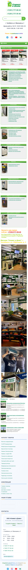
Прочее (10, 81)
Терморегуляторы (5, 463)
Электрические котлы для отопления (17, 107)
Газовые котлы (12, 108)
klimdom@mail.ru (8, 556)
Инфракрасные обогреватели (15, 130)
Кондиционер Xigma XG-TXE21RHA (22, 59)
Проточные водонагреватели (15, 182)
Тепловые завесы (12, 134)
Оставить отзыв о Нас (6, 493)
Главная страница (5, 486)
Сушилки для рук (12, 215)
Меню (4, 43)
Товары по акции (6, 47)
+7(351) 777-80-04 (14, 10)
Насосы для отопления (6, 478)
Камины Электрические (7, 451)
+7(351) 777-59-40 (14, 14)
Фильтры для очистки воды (15, 151)
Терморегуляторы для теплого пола (17, 116)
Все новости (12, 399)
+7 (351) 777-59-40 (8, 548)
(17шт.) (25, 47)
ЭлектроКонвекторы (13, 131)
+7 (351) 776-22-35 (8, 550)
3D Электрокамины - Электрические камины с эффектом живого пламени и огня (17, 97)
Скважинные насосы (13, 165)
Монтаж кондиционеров (7, 441)
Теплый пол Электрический (15, 115)
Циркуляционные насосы (14, 164)
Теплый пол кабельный (6, 456)
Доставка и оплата (5, 489)
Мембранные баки (13, 121)
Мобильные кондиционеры (15, 76)
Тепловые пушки (12, 133)
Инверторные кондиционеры (15, 75)
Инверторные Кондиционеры (8, 446)
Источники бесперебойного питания (17, 198)
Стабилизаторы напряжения (15, 200)
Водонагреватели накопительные (16, 181)
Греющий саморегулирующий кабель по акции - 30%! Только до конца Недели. (17, 111)
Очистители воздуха (13, 149)
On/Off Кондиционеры (6, 444)
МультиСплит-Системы (7, 448)
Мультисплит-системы (13, 79)
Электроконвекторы (6, 468)
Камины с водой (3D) (6, 453)
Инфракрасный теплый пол (15, 113)
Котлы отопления (12, 119)
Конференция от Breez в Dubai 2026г (15, 427)
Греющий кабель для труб (7, 461)
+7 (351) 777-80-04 (8, 546)
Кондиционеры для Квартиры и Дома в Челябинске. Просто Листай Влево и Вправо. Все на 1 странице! (17, 73)
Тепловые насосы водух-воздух (16, 78)
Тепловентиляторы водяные (15, 135)
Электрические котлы (6, 473)
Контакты (3, 488)
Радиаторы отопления (13, 118)
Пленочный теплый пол (7, 458)
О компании (4, 491)
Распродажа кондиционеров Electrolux (16, 403)
